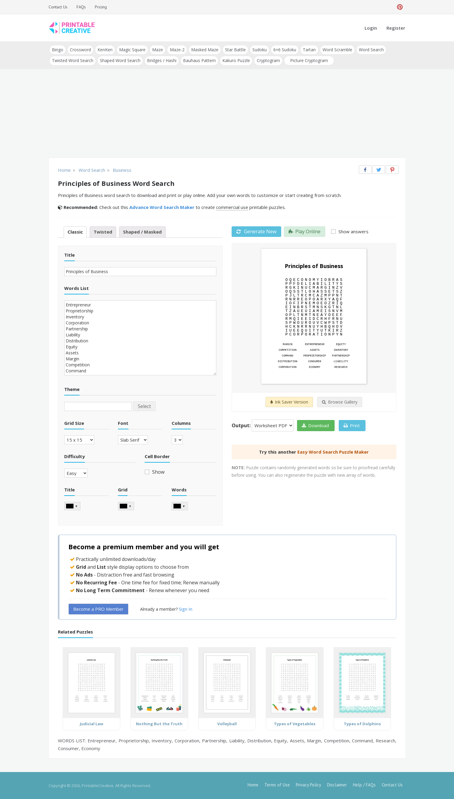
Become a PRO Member (98, 609)
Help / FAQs (364, 785)
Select (144, 406)
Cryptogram (268, 60)
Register (395, 28)
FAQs (81, 7)
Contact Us (58, 7)
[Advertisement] (227, 114)
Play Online (304, 231)
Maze (157, 49)
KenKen (105, 49)
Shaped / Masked (142, 232)
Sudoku (259, 49)
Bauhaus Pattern (199, 60)
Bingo (57, 49)
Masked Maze (204, 49)
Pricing (101, 7)
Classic (75, 232)
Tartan (308, 49)
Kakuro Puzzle (236, 60)
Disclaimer (337, 785)
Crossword (80, 49)
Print (352, 425)
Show (157, 472)
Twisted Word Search (72, 60)
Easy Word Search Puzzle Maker (333, 452)
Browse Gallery (339, 402)
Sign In (185, 609)
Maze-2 (177, 49)
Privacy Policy (308, 785)
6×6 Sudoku (284, 49)
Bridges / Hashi (161, 60)
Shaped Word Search (120, 60)
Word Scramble (337, 49)
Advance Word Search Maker (161, 207)
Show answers (352, 231)
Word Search (370, 49)
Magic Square (132, 49)
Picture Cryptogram (309, 60)
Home (253, 785)
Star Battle (235, 49)
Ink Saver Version (289, 402)
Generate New (256, 231)
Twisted (103, 232)
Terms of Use (277, 785)
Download (315, 425)
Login (371, 28)
